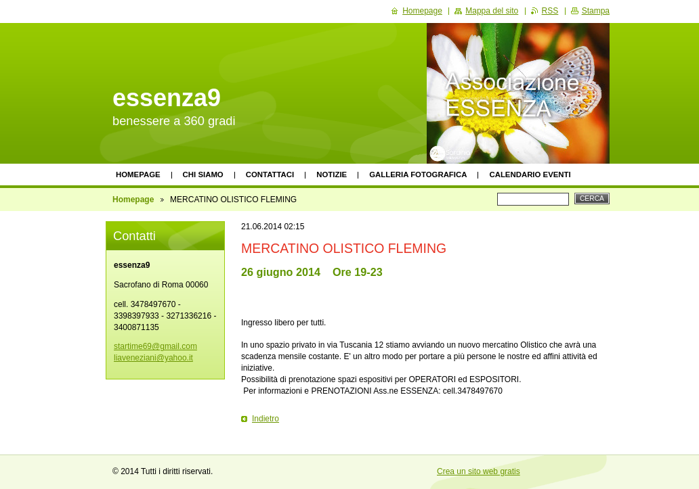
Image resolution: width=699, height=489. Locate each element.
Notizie (331, 174)
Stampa (596, 11)
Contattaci (270, 174)
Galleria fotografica (418, 174)
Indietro (265, 418)
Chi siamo (203, 174)
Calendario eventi (529, 174)
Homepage (138, 174)
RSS (550, 11)
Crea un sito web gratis (478, 471)
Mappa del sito (491, 11)
